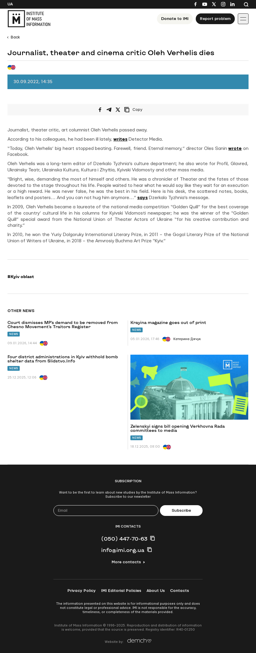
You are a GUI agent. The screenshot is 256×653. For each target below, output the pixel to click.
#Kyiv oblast (20, 276)
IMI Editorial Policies (121, 591)
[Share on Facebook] (100, 109)
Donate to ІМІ (175, 19)
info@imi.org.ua (122, 550)
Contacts (179, 591)
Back (15, 37)
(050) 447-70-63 (124, 538)
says (142, 198)
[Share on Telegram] (109, 109)
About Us (155, 591)
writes (120, 139)
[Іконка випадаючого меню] (243, 18)
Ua (10, 4)
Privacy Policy (81, 591)
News (13, 334)
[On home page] (28, 18)
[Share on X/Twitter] (118, 109)
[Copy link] (141, 109)
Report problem (215, 19)
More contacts (126, 562)
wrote (235, 148)
